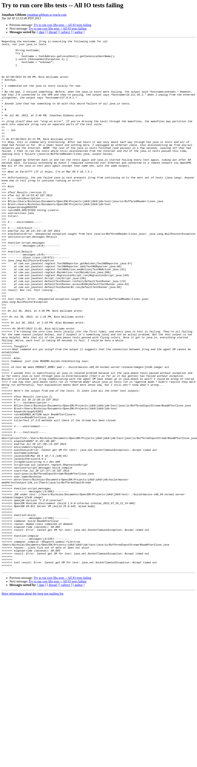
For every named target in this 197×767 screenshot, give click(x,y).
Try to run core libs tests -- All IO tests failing (62, 25)
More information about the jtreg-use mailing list (32, 699)
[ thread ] (53, 32)
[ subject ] (65, 32)
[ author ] (79, 32)
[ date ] (41, 32)
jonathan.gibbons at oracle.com (47, 14)
